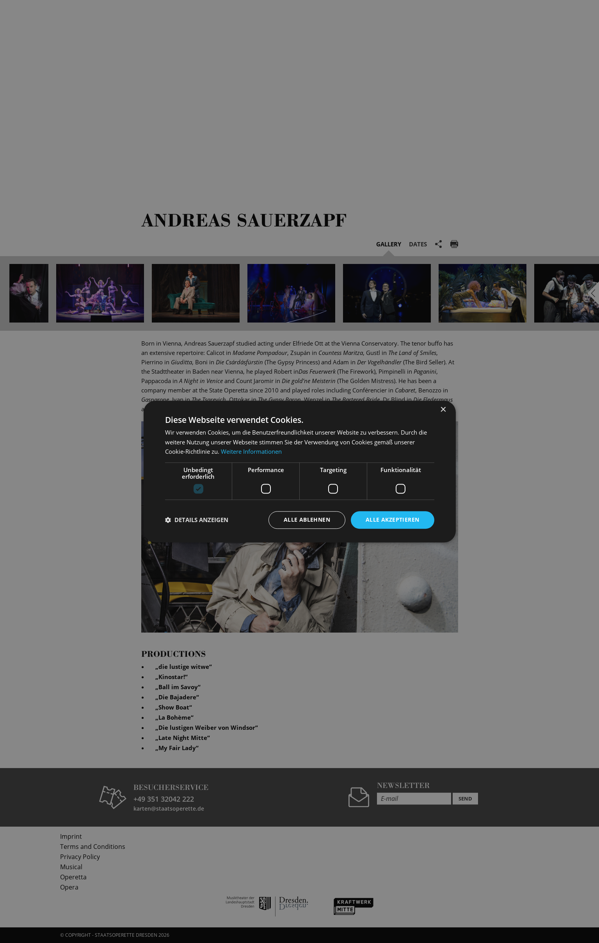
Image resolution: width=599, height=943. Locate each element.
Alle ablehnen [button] (307, 519)
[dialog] (299, 471)
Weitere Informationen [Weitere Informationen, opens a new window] (251, 452)
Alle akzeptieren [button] (392, 519)
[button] (196, 520)
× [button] (443, 410)
